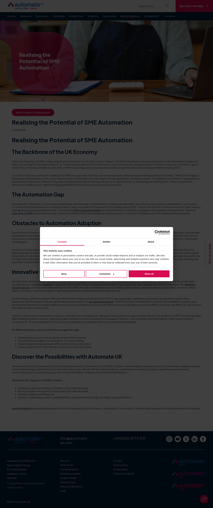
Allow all (149, 274)
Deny (64, 274)
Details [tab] (106, 241)
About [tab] (151, 241)
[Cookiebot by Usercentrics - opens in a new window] (157, 232)
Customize (106, 274)
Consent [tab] (62, 241)
